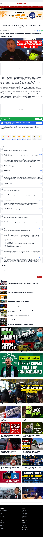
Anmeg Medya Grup (3, 510)
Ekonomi (10, 6)
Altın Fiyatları (24, 513)
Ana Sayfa (2, 6)
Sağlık (36, 6)
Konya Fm (2, 516)
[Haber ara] (42, 9)
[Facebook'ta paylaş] (37, 30)
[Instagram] (27, 529)
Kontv (1, 513)
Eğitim (25, 6)
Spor (14, 6)
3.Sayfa (21, 6)
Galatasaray (2, 525)
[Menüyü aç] (1, 3)
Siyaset (17, 6)
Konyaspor (2, 522)
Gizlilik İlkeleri (24, 525)
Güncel (6, 6)
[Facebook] (22, 529)
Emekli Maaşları (25, 516)
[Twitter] (25, 529)
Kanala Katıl (38, 118)
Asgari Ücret (24, 510)
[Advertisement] (21, 69)
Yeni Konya (2, 514)
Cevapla (40, 154)
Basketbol (1, 528)
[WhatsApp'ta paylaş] (42, 30)
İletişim (23, 522)
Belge (1, 517)
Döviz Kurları (24, 511)
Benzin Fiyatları (25, 517)
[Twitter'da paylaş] (39, 30)
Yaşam (28, 6)
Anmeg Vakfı (2, 511)
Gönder (39, 276)
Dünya (32, 6)
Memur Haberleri (25, 514)
